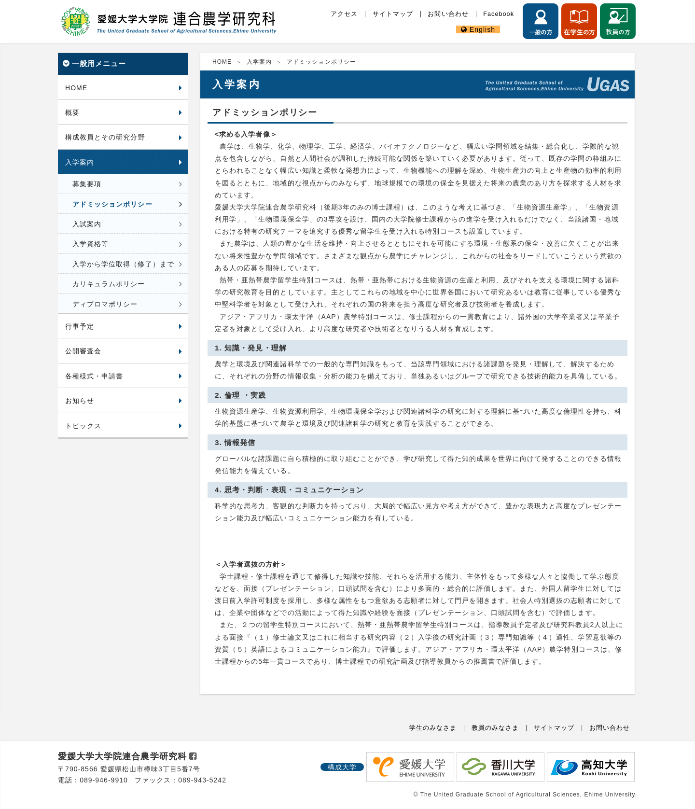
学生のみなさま (433, 728)
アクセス (344, 14)
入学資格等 (90, 244)
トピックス (83, 426)
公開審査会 (83, 351)
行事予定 (79, 326)
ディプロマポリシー (105, 304)
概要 (72, 112)
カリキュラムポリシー (108, 284)
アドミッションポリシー (112, 204)
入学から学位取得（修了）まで (123, 264)
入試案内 (86, 224)
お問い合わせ (448, 14)
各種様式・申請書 (94, 376)
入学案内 (79, 162)
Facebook (498, 14)
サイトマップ (393, 14)
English (482, 29)
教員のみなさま (495, 728)
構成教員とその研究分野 (105, 137)
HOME (76, 88)
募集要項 (86, 184)
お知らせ (79, 400)
